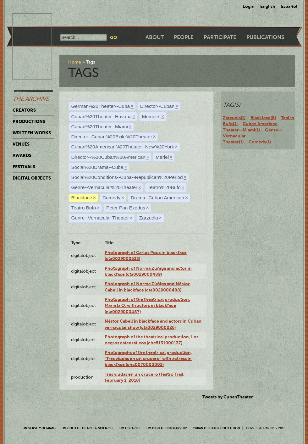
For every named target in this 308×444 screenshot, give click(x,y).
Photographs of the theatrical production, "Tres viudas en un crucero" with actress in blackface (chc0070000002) (148, 358)
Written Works (32, 132)
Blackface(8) (263, 117)
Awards (22, 155)
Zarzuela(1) (234, 117)
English (267, 6)
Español (289, 6)
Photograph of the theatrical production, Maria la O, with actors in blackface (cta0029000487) (147, 305)
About (155, 37)
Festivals (24, 166)
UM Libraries (129, 428)
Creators (24, 110)
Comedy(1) (260, 141)
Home (74, 61)
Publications (265, 37)
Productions (29, 121)
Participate (220, 37)
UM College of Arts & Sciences (87, 428)
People (184, 37)
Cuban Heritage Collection (216, 428)
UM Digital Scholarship (166, 428)
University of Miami (39, 428)
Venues (21, 144)
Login (249, 6)
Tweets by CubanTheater (227, 396)
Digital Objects (32, 177)
